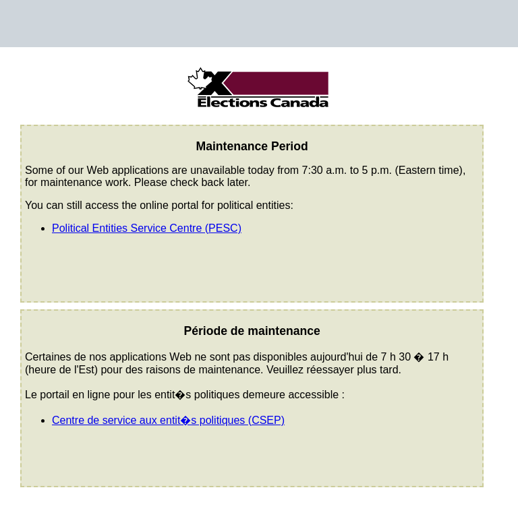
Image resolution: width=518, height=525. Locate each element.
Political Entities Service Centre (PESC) (146, 228)
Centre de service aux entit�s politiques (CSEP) (168, 420)
